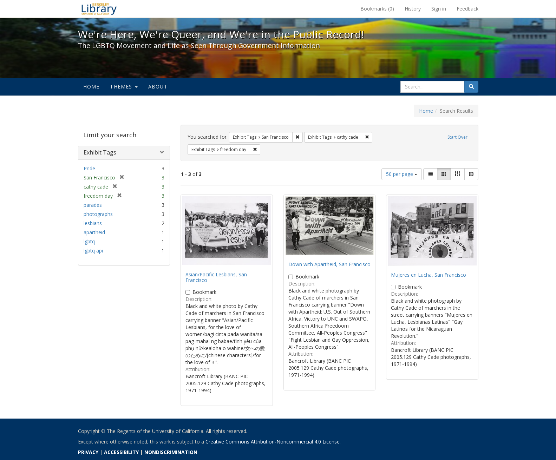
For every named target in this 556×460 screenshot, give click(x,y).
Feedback (467, 8)
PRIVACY (88, 452)
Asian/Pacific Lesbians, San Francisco (216, 277)
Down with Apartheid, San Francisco (329, 264)
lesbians (93, 223)
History (413, 8)
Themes (123, 86)
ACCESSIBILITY (121, 452)
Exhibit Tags (100, 152)
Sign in (438, 8)
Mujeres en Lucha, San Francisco (428, 274)
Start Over (457, 137)
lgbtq (89, 241)
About (158, 86)
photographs (98, 214)
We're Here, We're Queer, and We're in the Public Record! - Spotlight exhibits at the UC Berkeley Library (99, 9)
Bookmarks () (377, 8)
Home (91, 86)
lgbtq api (93, 250)
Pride (89, 168)
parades (93, 205)
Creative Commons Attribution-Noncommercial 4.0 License (272, 441)
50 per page (401, 174)
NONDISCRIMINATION (170, 452)
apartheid (94, 232)
